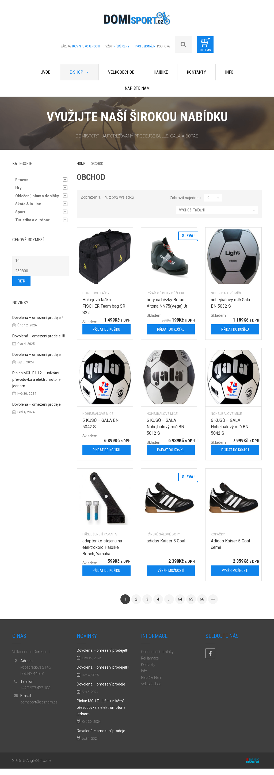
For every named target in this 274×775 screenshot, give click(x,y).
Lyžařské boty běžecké (166, 293)
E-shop (79, 72)
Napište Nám (137, 88)
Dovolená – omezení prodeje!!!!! (38, 336)
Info (229, 72)
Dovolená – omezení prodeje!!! (37, 317)
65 (191, 599)
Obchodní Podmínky (157, 652)
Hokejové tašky (95, 293)
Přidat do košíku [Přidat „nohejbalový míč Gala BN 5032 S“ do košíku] (235, 329)
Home (81, 164)
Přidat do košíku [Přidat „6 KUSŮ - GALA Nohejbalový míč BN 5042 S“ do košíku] (235, 450)
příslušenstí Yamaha (99, 534)
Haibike (161, 72)
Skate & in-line (28, 204)
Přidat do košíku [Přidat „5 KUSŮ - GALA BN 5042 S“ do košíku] (106, 450)
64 (180, 599)
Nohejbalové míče (226, 293)
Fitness (21, 180)
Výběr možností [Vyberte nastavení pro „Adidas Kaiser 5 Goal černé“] (235, 570)
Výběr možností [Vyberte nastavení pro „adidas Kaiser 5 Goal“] (171, 570)
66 (202, 599)
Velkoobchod (121, 72)
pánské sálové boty (163, 534)
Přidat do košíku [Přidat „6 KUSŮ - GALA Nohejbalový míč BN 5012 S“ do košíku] (171, 450)
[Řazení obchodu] (217, 210)
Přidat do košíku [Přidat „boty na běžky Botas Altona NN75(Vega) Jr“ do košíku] (171, 329)
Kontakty (196, 72)
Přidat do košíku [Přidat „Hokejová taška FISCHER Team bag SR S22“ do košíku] (106, 329)
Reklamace (150, 658)
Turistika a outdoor (32, 220)
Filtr (21, 281)
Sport (20, 212)
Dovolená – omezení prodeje (36, 354)
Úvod (46, 72)
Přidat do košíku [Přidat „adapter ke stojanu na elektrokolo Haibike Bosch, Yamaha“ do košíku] (106, 570)
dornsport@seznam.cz (38, 702)
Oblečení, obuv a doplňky (37, 196)
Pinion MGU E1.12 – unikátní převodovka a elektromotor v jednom (36, 379)
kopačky (218, 534)
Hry (18, 188)
